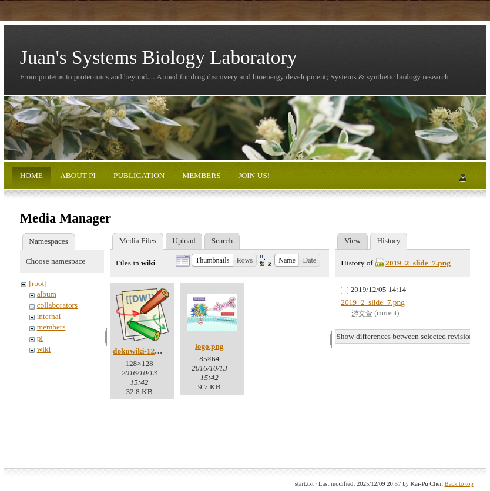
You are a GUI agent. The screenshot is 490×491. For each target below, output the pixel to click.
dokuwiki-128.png (143, 351)
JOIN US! (253, 175)
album (46, 294)
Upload (183, 240)
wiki (44, 349)
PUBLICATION (138, 175)
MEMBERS (200, 175)
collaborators (57, 305)
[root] (37, 283)
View (352, 240)
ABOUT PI (77, 175)
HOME (31, 175)
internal (49, 316)
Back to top (459, 483)
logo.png (209, 346)
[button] (212, 260)
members (51, 326)
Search (222, 240)
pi (40, 338)
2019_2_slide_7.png (418, 262)
